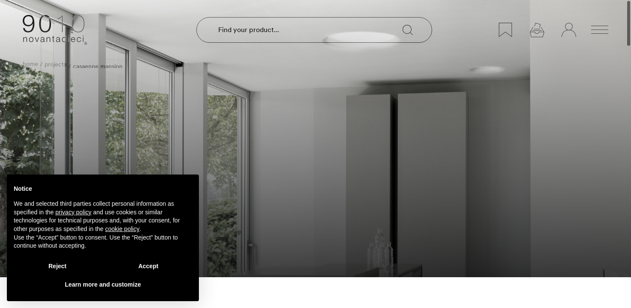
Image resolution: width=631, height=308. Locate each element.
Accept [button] (148, 266)
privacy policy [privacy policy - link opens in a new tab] (73, 212)
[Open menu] (599, 29)
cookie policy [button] (122, 228)
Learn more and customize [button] (103, 284)
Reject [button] (57, 266)
